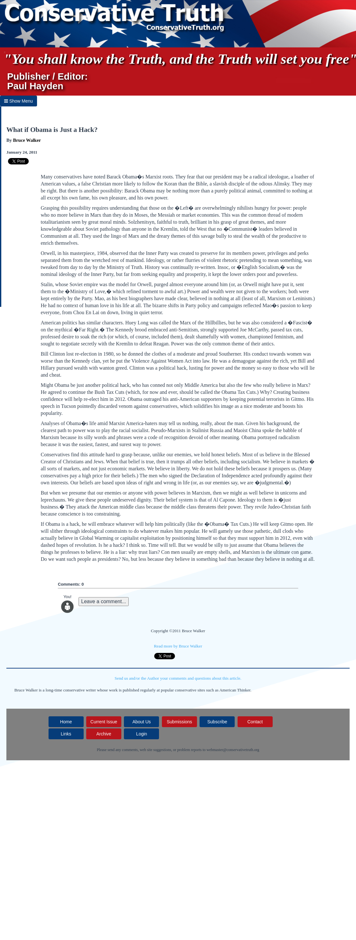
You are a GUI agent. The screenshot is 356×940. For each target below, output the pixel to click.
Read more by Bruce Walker (178, 646)
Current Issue (103, 721)
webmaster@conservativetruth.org (233, 750)
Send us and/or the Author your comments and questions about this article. (178, 678)
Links (66, 733)
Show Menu (18, 101)
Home (66, 721)
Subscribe (217, 721)
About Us (142, 721)
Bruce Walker (27, 140)
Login (141, 733)
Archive (103, 733)
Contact (255, 721)
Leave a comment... (103, 601)
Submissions (179, 721)
